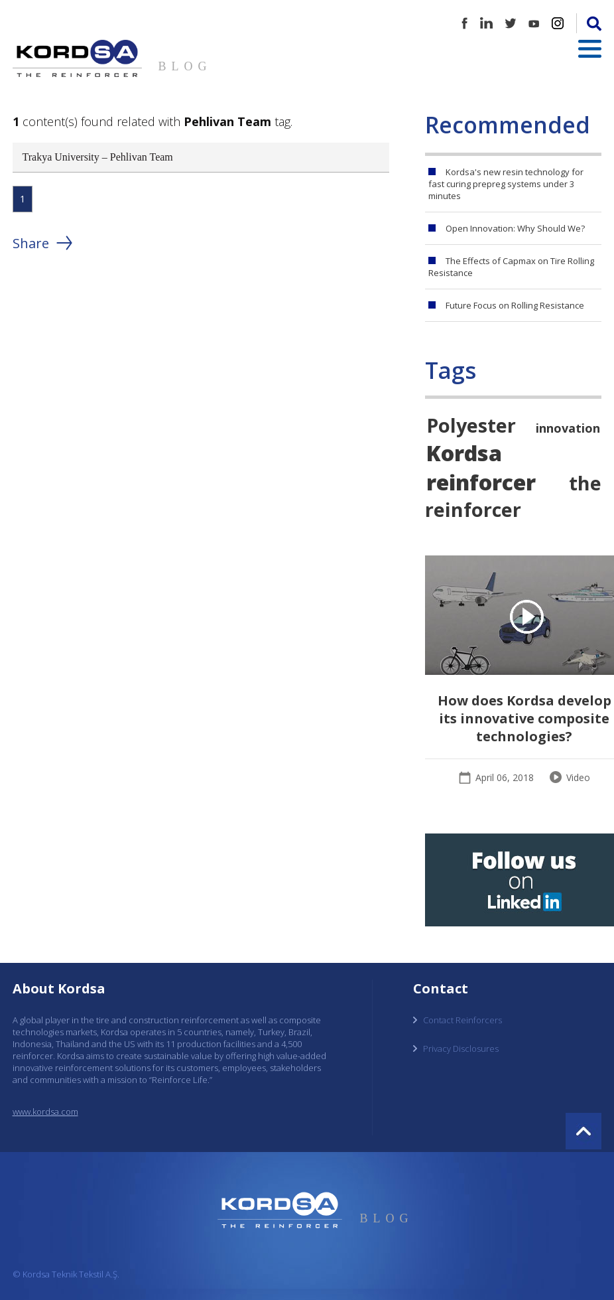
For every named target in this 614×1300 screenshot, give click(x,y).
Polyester (471, 425)
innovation (568, 428)
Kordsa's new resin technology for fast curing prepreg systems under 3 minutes (505, 184)
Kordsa (464, 452)
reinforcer (481, 481)
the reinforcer (513, 496)
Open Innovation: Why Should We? (515, 228)
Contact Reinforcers (462, 1020)
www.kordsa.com (45, 1112)
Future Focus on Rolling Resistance (515, 305)
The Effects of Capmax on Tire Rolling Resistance (511, 267)
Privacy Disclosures (461, 1048)
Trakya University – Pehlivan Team (98, 157)
